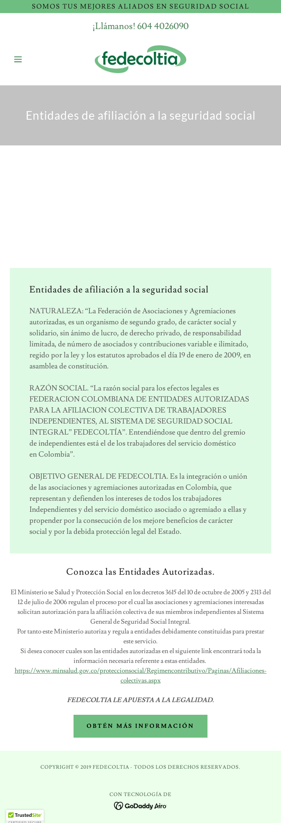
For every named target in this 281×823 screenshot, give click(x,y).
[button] (29, 59)
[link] (140, 59)
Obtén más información (141, 726)
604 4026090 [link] (163, 26)
